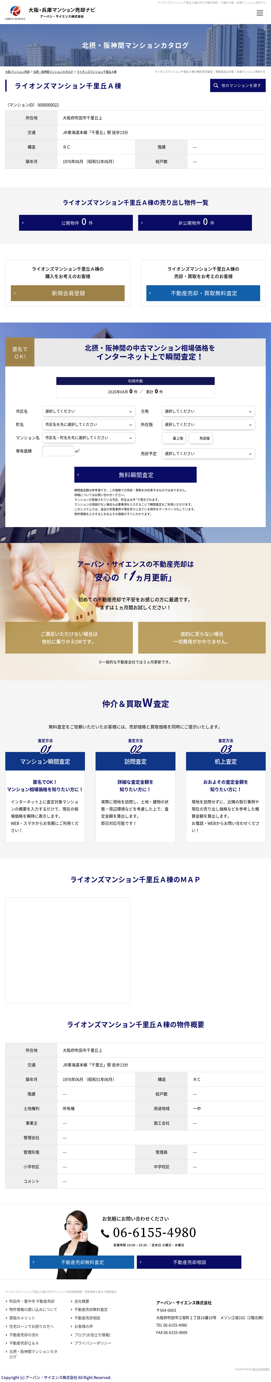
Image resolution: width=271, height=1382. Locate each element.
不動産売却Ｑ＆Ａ (24, 1343)
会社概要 (81, 1301)
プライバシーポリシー (92, 1343)
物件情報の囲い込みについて (33, 1309)
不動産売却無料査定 (91, 1309)
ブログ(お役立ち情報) (92, 1335)
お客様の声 (83, 1326)
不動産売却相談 (87, 1318)
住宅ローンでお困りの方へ (31, 1326)
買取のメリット (22, 1318)
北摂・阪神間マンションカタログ (53, 72)
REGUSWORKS (261, 1369)
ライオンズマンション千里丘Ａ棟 (96, 72)
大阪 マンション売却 (17, 72)
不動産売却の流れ (24, 1335)
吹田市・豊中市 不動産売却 (32, 1301)
